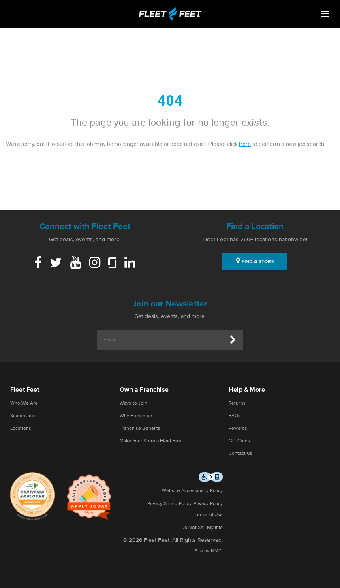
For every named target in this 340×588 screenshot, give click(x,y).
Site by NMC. (209, 551)
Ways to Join (134, 403)
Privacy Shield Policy (169, 503)
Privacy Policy (208, 503)
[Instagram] (94, 263)
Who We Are (24, 403)
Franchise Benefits (140, 428)
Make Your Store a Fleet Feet (151, 441)
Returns (237, 403)
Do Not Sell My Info (202, 527)
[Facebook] (38, 263)
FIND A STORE (255, 260)
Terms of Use (209, 514)
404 (170, 100)
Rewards (238, 428)
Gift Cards (239, 441)
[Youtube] (75, 263)
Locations (20, 428)
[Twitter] (56, 263)
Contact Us (240, 453)
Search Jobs (23, 416)
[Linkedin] (129, 263)
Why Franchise (136, 416)
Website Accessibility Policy (192, 490)
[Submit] (233, 340)
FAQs (235, 416)
